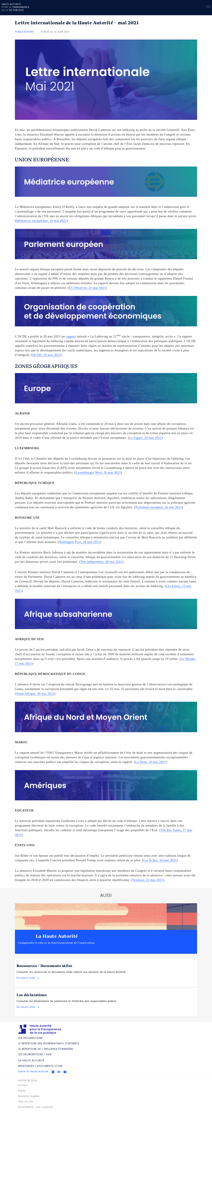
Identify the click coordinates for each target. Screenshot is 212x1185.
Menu (208, 7)
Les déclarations (32, 995)
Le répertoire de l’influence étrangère (45, 1049)
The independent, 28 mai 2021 (101, 561)
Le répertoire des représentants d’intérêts (48, 1043)
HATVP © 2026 (27, 1080)
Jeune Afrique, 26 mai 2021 (35, 693)
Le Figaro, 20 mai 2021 (145, 437)
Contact (23, 1085)
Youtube (65, 1072)
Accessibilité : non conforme (35, 1107)
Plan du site (25, 1101)
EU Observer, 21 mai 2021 (87, 287)
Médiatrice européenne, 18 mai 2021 (41, 220)
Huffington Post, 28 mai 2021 (79, 542)
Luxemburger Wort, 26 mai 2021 (98, 472)
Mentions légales (29, 1096)
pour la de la (15, 7)
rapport (71, 336)
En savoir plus (26, 977)
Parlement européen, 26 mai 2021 (158, 507)
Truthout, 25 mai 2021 (147, 880)
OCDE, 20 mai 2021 (46, 355)
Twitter (53, 1072)
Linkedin (59, 1071)
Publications (24, 32)
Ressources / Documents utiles (44, 965)
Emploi (22, 1091)
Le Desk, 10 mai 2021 (150, 762)
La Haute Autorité (57, 936)
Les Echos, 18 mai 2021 (160, 860)
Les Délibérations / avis (35, 1054)
